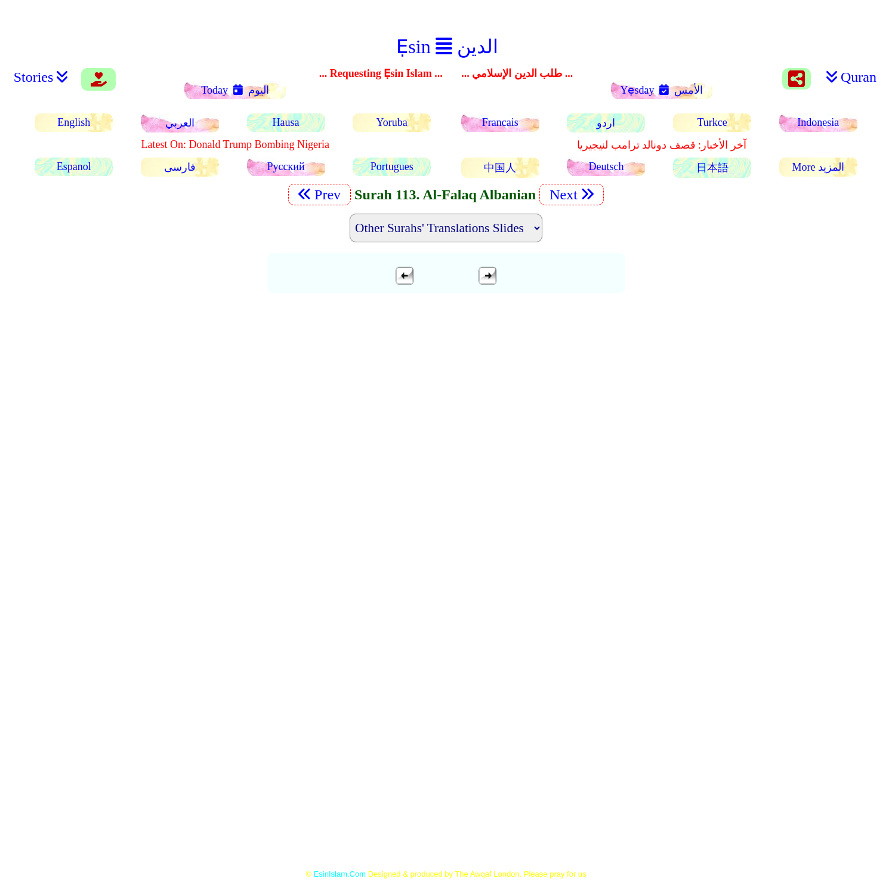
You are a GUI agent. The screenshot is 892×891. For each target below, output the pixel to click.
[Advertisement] (446, 387)
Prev (319, 194)
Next (571, 194)
